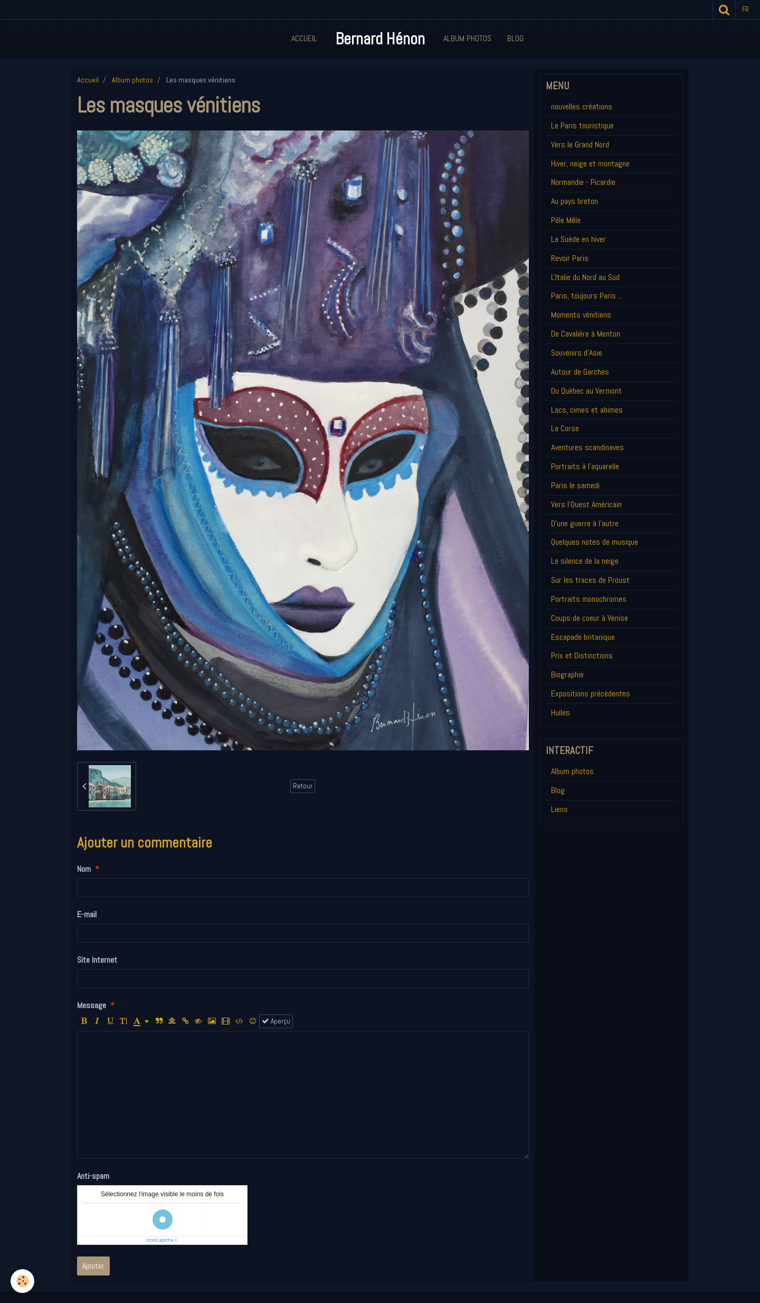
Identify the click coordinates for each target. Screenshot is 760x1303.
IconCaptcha (160, 1240)
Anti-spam (93, 1175)
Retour (302, 785)
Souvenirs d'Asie (576, 352)
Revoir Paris (569, 258)
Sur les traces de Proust (590, 579)
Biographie (567, 674)
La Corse (565, 428)
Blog (515, 38)
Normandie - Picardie (583, 182)
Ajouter (93, 1265)
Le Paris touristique (582, 125)
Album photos (132, 80)
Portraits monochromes (588, 598)
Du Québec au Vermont (586, 390)
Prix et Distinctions (582, 655)
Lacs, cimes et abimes (587, 409)
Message (91, 1005)
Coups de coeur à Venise (589, 617)
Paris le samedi (575, 485)
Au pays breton (574, 201)
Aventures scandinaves (587, 447)
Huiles (560, 712)
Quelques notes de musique (594, 541)
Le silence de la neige (585, 560)
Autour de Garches (580, 371)
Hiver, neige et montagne (590, 163)
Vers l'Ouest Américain (586, 504)
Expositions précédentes (590, 693)
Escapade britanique (583, 637)
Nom (84, 868)
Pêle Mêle (566, 220)
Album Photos (467, 38)
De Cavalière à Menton (585, 333)
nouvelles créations (581, 106)
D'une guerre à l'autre (585, 523)
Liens (559, 809)
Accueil (304, 38)
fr (745, 9)
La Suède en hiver (578, 239)
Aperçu (276, 1021)
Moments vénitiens (581, 314)
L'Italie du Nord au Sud (585, 277)
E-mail (87, 914)
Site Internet (97, 959)
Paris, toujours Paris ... (587, 295)
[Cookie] (22, 1281)
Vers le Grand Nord (580, 144)
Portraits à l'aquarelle (585, 466)
